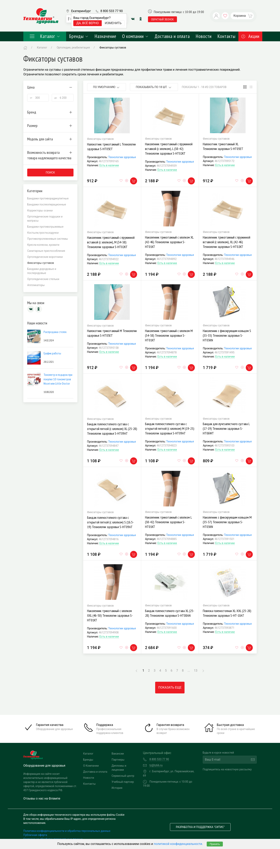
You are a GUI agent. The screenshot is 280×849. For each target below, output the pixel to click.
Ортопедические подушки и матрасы (45, 218)
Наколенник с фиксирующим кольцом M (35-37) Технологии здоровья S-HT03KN (227, 522)
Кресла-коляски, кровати (43, 244)
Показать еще (169, 687)
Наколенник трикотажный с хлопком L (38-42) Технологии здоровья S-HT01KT (168, 522)
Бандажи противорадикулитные (48, 198)
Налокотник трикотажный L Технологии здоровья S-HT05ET (111, 146)
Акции (250, 36)
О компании (135, 36)
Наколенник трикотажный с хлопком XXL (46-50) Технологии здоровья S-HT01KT (110, 615)
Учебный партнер (123, 781)
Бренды (79, 36)
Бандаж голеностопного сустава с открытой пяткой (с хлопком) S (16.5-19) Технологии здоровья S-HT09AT (110, 522)
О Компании (91, 765)
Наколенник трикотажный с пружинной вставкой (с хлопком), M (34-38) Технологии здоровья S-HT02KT (111, 242)
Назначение (105, 36)
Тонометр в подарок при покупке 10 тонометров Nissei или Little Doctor (58, 379)
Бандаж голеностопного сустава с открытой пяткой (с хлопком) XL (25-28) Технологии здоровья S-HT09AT (112, 429)
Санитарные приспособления (46, 250)
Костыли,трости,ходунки (43, 232)
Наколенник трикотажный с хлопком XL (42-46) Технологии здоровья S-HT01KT (169, 242)
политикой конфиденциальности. (178, 844)
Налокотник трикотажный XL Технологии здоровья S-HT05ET (223, 146)
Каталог (44, 36)
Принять (215, 844)
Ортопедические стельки (43, 279)
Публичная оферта (35, 835)
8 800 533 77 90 (111, 11)
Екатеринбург (81, 11)
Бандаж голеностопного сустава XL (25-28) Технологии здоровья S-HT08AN (169, 613)
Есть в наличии (109, 165)
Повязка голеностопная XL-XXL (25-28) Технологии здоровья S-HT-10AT (227, 613)
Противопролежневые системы (47, 238)
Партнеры (118, 759)
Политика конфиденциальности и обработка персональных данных (66, 830)
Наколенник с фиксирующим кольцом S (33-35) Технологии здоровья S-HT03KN (227, 335)
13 (195, 670)
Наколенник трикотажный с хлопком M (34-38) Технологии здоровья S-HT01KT (169, 335)
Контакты (226, 36)
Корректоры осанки (40, 210)
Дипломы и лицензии (119, 767)
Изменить (113, 23)
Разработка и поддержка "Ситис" (200, 827)
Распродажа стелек (55, 332)
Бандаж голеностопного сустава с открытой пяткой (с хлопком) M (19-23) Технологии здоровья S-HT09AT (169, 428)
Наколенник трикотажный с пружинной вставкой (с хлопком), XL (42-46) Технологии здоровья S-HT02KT (226, 242)
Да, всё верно (87, 23)
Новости (204, 36)
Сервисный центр (123, 775)
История (117, 787)
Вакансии (118, 753)
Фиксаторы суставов (112, 47)
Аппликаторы (36, 285)
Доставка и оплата (172, 36)
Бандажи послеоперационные (46, 204)
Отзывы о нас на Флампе (41, 798)
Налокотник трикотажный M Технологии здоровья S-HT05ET (112, 333)
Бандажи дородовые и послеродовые (41, 271)
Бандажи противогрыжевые (45, 226)
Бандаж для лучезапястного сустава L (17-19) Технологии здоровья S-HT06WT (226, 428)
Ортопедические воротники (45, 256)
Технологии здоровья (122, 157)
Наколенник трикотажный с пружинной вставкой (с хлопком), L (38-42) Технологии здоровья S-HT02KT (168, 149)
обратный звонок (162, 19)
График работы (52, 353)
